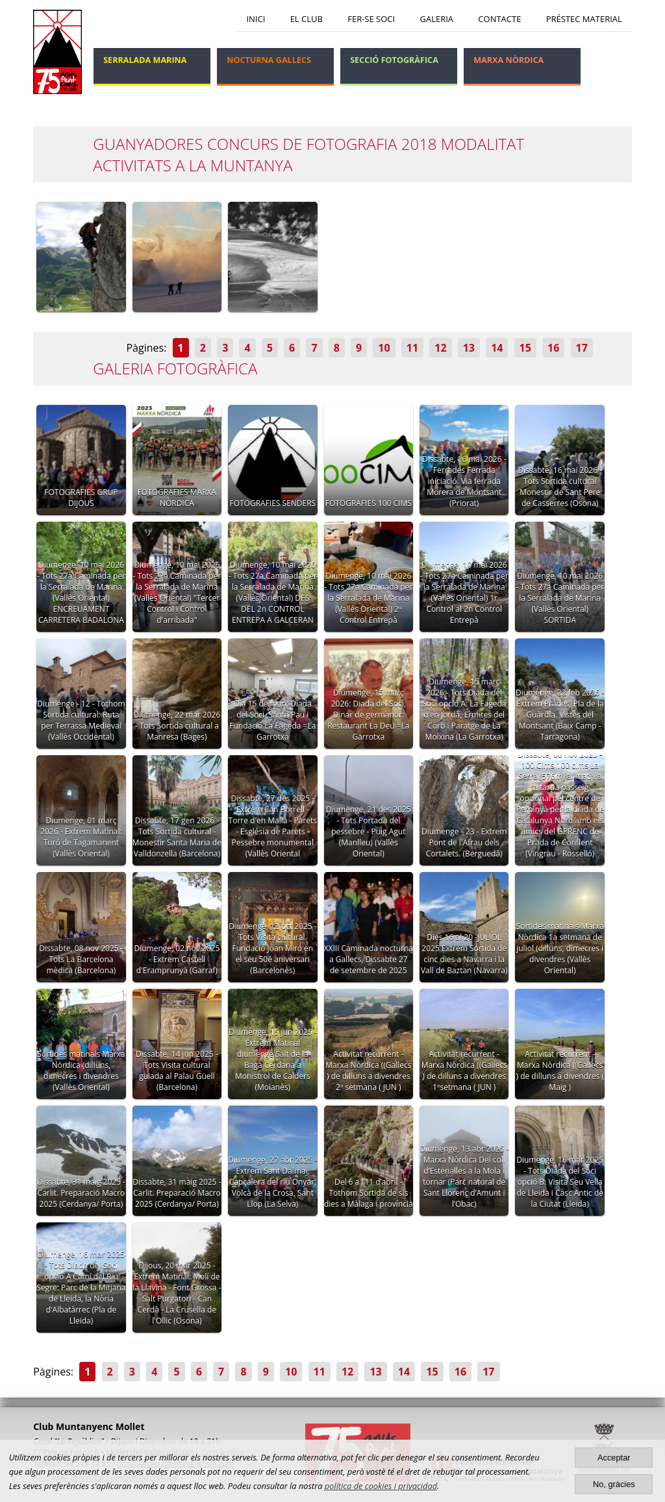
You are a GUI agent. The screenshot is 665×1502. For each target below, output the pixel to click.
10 (384, 348)
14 (497, 348)
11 (412, 348)
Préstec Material (584, 19)
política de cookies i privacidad (381, 1486)
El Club (306, 19)
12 (440, 348)
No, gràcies (614, 1484)
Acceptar (614, 1457)
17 (582, 348)
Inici (255, 19)
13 (469, 348)
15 (525, 348)
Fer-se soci (371, 19)
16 (553, 348)
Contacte (499, 19)
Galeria (436, 19)
